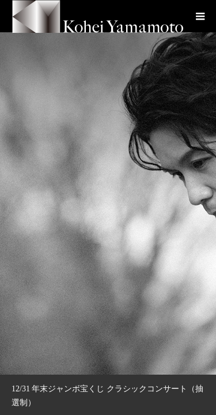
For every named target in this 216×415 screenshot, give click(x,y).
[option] (108, 187)
